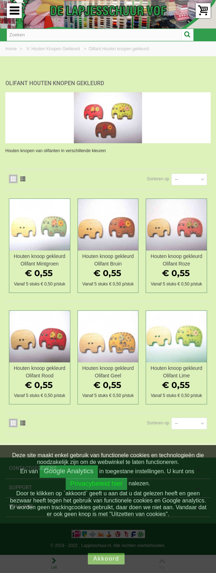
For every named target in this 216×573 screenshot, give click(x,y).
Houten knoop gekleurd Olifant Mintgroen (40, 260)
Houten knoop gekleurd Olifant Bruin (108, 260)
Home (11, 48)
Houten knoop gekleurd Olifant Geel (108, 371)
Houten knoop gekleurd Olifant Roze (176, 260)
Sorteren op (158, 178)
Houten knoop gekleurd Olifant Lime (176, 371)
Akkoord (106, 559)
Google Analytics (69, 471)
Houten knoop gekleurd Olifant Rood (40, 371)
